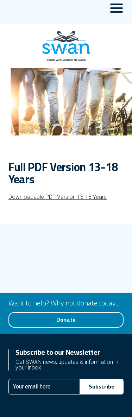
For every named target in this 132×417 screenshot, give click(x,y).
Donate (66, 319)
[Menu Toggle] (116, 12)
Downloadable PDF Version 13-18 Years (57, 197)
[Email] (44, 386)
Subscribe (101, 386)
